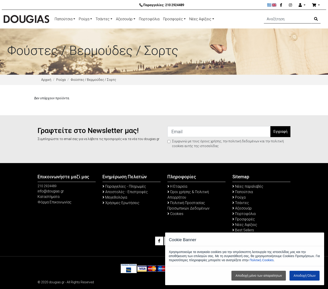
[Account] (302, 5)
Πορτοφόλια (149, 19)
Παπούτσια (63, 19)
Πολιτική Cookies (262, 260)
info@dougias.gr (51, 191)
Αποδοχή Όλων (304, 275)
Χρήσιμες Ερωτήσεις (120, 203)
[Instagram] (290, 5)
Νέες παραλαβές (247, 186)
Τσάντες (103, 19)
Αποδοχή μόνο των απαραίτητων (259, 275)
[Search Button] (316, 19)
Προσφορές (173, 19)
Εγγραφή (280, 131)
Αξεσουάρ (124, 19)
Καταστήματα (48, 196)
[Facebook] (281, 5)
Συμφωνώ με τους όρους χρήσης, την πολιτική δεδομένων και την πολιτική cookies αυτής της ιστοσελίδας (228, 143)
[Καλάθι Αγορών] (316, 5)
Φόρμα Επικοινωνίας (55, 202)
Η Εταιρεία (177, 186)
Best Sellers (243, 230)
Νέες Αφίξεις (200, 19)
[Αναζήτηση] (287, 19)
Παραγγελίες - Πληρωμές (124, 186)
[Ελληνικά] (269, 5)
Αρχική (46, 80)
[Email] (219, 131)
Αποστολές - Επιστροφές (125, 192)
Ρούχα (84, 19)
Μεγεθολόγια (114, 197)
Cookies (175, 214)
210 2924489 (174, 5)
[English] (274, 5)
